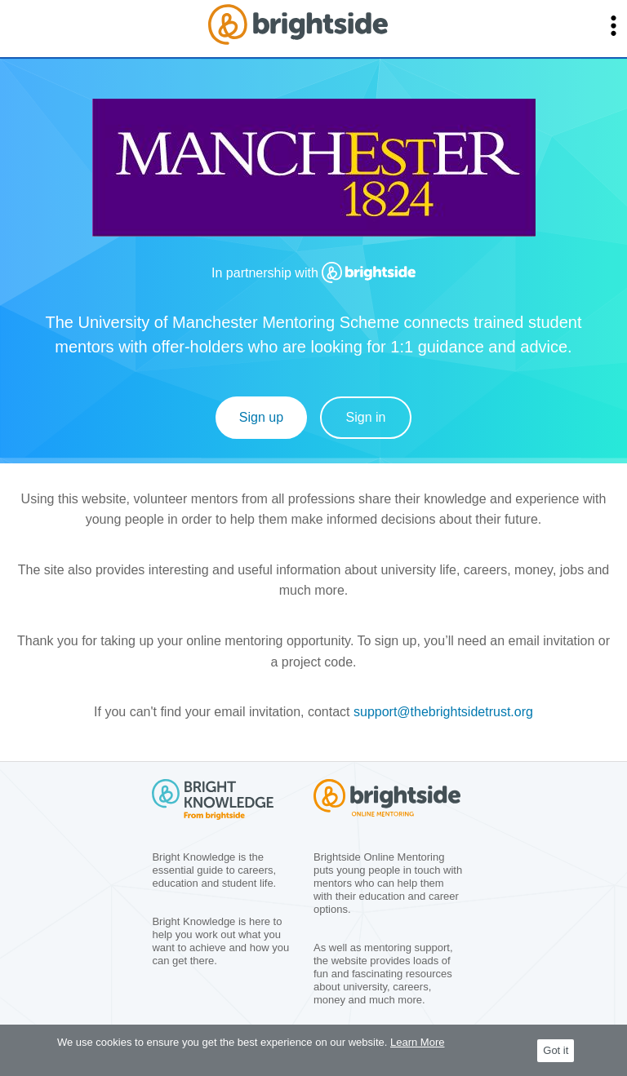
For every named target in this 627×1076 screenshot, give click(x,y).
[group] (314, 174)
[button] (613, 25)
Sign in (366, 417)
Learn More (417, 1042)
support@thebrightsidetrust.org (443, 712)
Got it (555, 1050)
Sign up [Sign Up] (261, 417)
